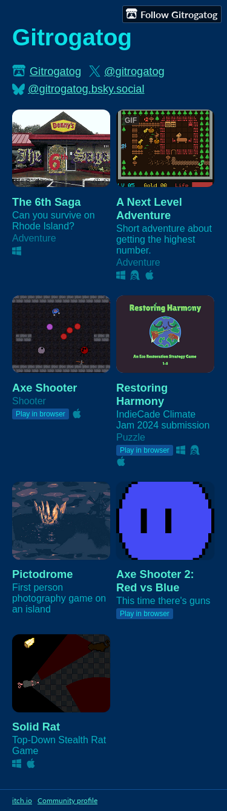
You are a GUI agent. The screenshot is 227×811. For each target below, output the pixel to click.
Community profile (67, 800)
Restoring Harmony (142, 394)
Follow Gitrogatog (171, 14)
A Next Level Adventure (149, 208)
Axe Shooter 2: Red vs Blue (155, 581)
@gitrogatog (134, 71)
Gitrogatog (55, 71)
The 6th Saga (46, 201)
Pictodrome (42, 574)
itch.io (22, 800)
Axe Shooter (44, 387)
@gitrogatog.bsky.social (86, 88)
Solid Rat (36, 726)
